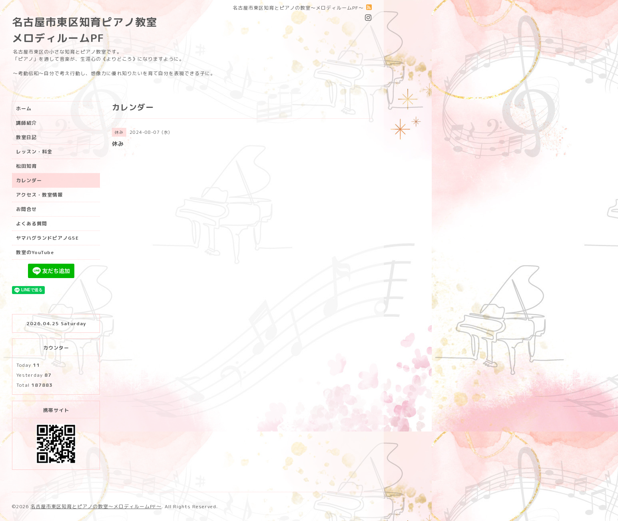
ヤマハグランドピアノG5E (47, 238)
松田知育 (26, 166)
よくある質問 (31, 223)
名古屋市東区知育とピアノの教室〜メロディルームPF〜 (95, 506)
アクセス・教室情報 (39, 194)
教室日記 (26, 137)
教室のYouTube (35, 252)
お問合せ (26, 209)
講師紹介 (26, 122)
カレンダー (29, 180)
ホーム (24, 108)
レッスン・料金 (34, 151)
